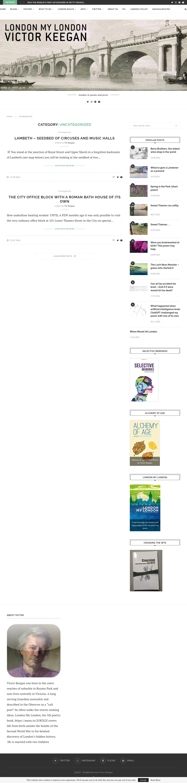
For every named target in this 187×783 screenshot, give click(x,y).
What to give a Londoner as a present (164, 169)
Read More (155, 780)
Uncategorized (64, 132)
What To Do (45, 9)
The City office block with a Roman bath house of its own (65, 199)
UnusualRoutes (161, 9)
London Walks (66, 9)
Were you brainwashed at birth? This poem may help (165, 246)
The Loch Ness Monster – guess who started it (165, 266)
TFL (124, 9)
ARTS (83, 9)
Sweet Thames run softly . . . (165, 207)
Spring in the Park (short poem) (164, 188)
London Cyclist (139, 9)
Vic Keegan (69, 142)
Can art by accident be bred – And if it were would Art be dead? (163, 287)
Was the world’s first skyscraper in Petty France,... (56, 2)
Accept (143, 780)
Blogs (13, 9)
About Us (113, 9)
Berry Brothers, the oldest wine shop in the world (165, 150)
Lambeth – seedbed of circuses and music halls (65, 138)
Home (3, 9)
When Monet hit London (143, 331)
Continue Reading (65, 166)
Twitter (96, 9)
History (28, 9)
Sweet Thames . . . (161, 224)
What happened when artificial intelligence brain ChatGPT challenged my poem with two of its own (165, 311)
